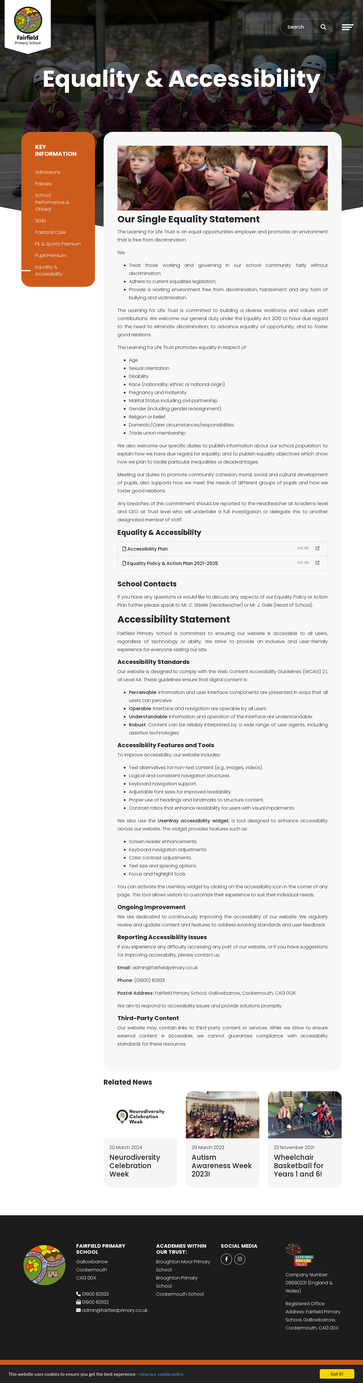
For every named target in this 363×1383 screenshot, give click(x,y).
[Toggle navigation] (348, 27)
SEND (40, 220)
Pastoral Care (50, 232)
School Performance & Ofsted (52, 202)
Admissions (47, 172)
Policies (43, 183)
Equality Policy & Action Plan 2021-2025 (171, 563)
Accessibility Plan (145, 549)
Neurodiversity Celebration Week (135, 1166)
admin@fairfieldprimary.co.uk (114, 1310)
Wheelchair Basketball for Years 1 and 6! (299, 1166)
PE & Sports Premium (57, 244)
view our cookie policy (161, 1374)
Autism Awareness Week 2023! (222, 1166)
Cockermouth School (180, 1294)
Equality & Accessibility (48, 270)
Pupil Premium (50, 255)
